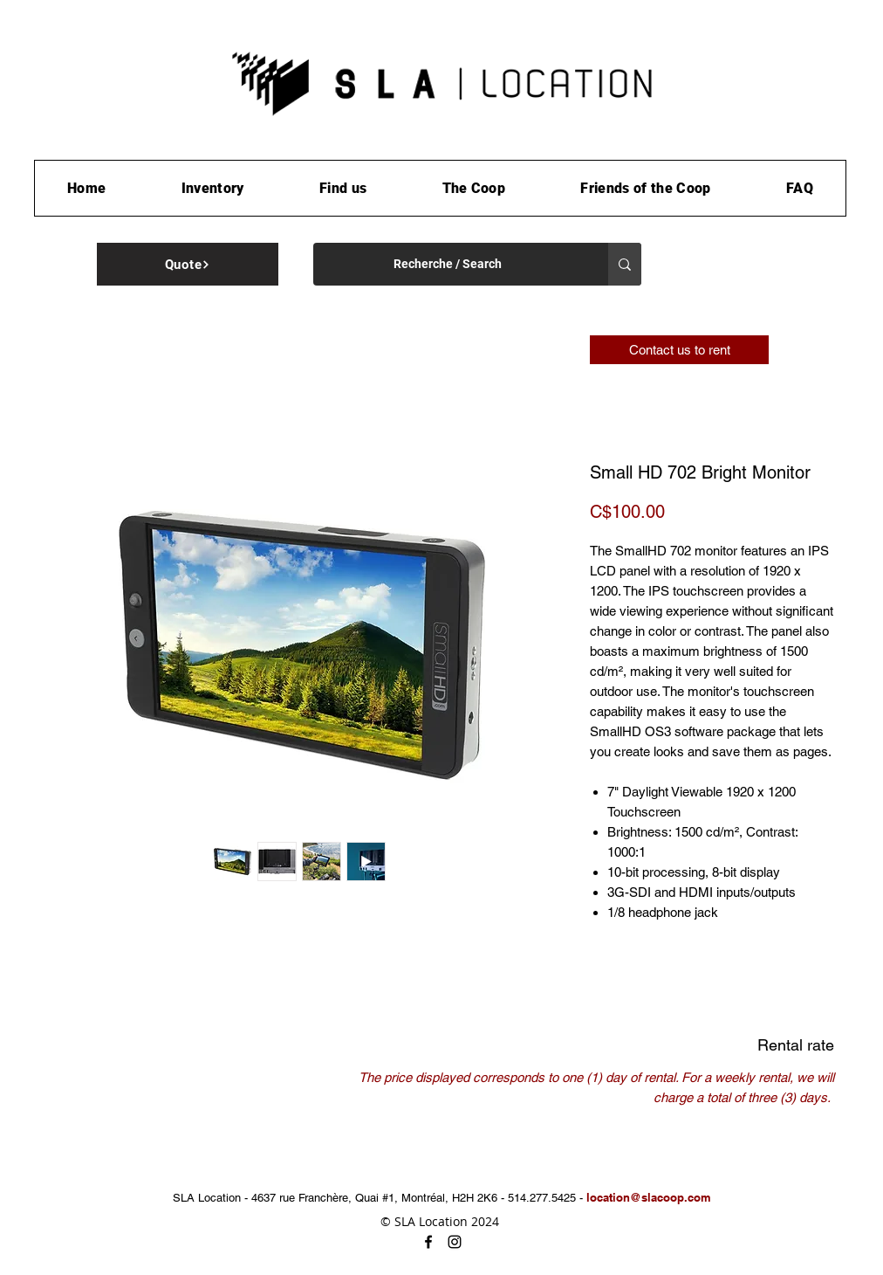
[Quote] (187, 264)
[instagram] (454, 1242)
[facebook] (428, 1242)
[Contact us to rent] (679, 349)
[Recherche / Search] (448, 264)
